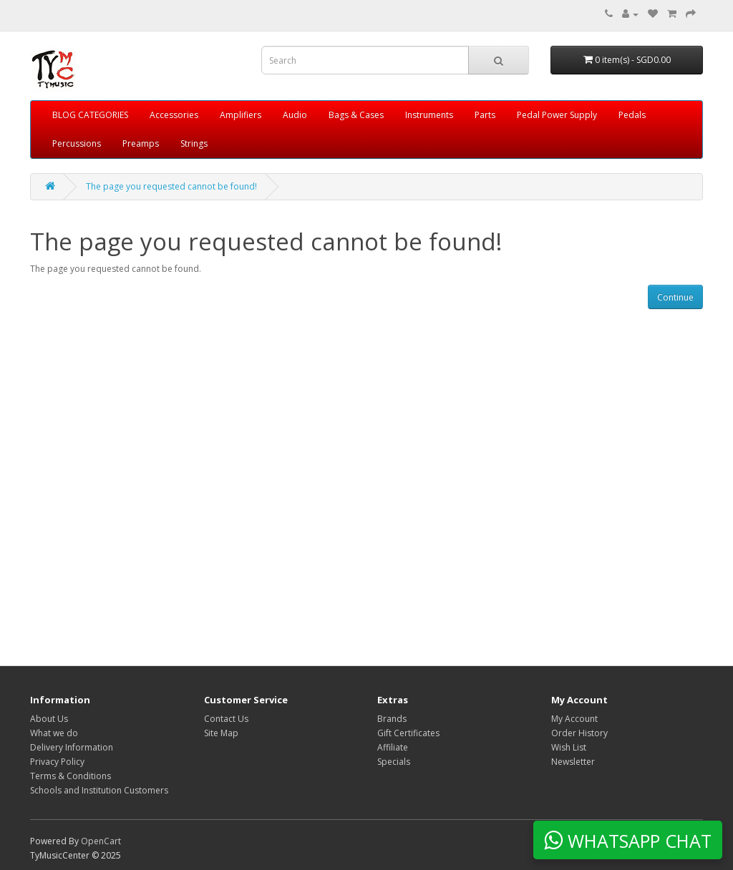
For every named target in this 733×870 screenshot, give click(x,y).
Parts (485, 115)
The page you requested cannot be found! (171, 186)
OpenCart (101, 841)
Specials (393, 762)
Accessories (174, 115)
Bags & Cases (356, 115)
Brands (392, 719)
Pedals (632, 115)
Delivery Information (71, 747)
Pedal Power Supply (557, 115)
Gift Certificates (408, 733)
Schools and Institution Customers (99, 790)
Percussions (76, 143)
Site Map (221, 733)
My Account (574, 719)
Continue (675, 297)
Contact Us (226, 719)
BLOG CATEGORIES (90, 115)
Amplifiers (240, 115)
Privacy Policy (57, 762)
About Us (49, 719)
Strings (194, 143)
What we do (54, 733)
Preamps (140, 143)
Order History (579, 733)
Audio (295, 115)
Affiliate (392, 747)
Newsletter (573, 762)
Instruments (429, 115)
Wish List (568, 747)
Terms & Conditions (70, 776)
